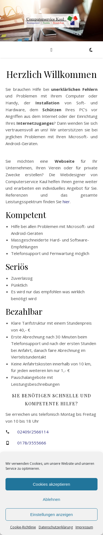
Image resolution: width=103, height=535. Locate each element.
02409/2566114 (33, 431)
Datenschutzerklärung (56, 527)
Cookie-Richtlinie (23, 527)
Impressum (84, 527)
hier (66, 201)
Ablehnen (51, 499)
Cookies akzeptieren (51, 484)
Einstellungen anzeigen (51, 514)
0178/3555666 (31, 443)
